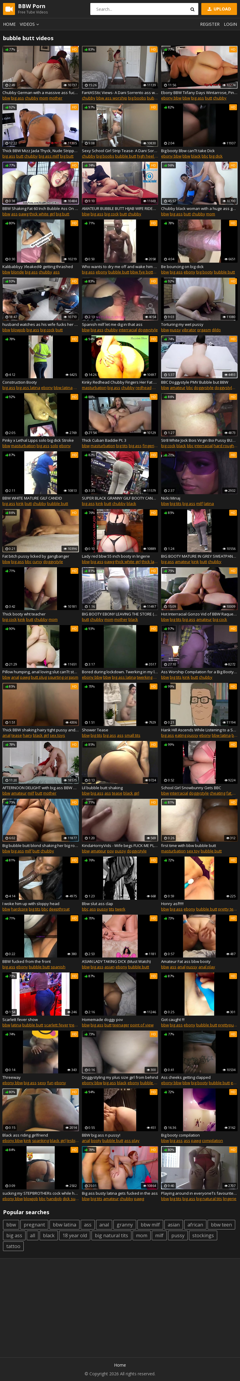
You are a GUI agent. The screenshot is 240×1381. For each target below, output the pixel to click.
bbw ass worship (111, 98)
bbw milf (150, 1224)
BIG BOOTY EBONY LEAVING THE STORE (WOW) (120, 614)
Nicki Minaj (170, 498)
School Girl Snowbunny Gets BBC (191, 787)
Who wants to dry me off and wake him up (120, 266)
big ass (17, 98)
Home (9, 24)
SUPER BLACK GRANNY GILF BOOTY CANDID (120, 498)
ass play (132, 1140)
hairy (27, 735)
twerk (120, 909)
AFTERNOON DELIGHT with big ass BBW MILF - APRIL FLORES (40, 787)
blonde (17, 272)
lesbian (73, 1140)
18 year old (74, 1235)
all (32, 1235)
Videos (30, 24)
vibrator (189, 329)
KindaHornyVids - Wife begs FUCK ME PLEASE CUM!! (120, 845)
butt (208, 98)
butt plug (39, 677)
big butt (67, 156)
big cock (111, 214)
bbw (6, 98)
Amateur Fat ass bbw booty (186, 961)
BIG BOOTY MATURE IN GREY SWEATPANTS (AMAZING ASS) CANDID (199, 556)
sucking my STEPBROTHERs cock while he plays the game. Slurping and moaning (40, 1193)
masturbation (94, 387)
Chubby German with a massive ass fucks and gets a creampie (40, 92)
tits (111, 909)
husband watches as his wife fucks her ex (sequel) (40, 324)
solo (54, 445)
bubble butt (157, 98)
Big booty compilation (180, 1135)
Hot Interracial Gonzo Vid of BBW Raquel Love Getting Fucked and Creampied (199, 614)
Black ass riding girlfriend (25, 1135)
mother (55, 98)
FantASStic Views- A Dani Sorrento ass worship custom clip (120, 92)
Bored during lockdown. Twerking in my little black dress (120, 671)
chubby (31, 98)
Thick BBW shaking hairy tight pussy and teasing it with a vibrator (40, 730)
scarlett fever (56, 1025)
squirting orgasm (63, 677)
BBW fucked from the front (26, 961)
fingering (150, 445)
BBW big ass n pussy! (101, 1135)
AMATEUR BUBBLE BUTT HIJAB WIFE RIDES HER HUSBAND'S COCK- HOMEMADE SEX (120, 208)
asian (109, 966)
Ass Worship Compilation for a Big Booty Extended (199, 671)
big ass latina (28, 387)
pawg (23, 214)
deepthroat (59, 909)
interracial (128, 329)
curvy (37, 561)
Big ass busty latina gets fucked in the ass (120, 1193)
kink (20, 503)
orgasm (204, 329)
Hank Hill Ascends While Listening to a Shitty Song (199, 730)
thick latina (151, 561)
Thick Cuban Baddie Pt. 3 (104, 440)
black (196, 156)
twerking (144, 677)
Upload (218, 9)
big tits (122, 445)
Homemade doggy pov (102, 1019)
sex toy (193, 851)
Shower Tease (95, 730)
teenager (120, 1025)
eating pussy (186, 735)
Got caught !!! (172, 1019)
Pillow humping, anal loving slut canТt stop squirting (40, 671)
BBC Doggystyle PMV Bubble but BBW (194, 382)
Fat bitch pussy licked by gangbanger (35, 556)
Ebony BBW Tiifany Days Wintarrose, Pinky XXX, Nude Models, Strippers (199, 92)
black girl (41, 735)
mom (43, 98)
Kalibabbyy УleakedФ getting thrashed (37, 266)
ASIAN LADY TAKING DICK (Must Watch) (116, 961)
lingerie (229, 1198)
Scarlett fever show (20, 1019)
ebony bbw (171, 98)
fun (50, 1082)
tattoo (13, 1246)
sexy (42, 1082)
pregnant (34, 1224)
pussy (175, 329)
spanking (40, 1140)
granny (125, 1224)
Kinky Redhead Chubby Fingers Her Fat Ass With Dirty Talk (120, 382)
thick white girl (42, 214)
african (195, 1224)
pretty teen (228, 909)
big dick (216, 156)
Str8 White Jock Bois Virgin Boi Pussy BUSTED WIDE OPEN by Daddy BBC (199, 440)
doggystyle (148, 329)
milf (199, 503)
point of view (142, 1025)
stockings (203, 1235)
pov (110, 851)
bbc (205, 156)
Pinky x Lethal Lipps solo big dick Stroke (38, 440)
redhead (144, 387)
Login (230, 24)
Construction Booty (19, 382)
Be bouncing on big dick (182, 266)
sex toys (57, 735)
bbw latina (63, 387)
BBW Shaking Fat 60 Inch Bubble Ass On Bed (40, 208)
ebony (101, 272)
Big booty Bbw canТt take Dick (188, 150)
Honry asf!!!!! (172, 903)
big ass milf (49, 156)
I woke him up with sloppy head (30, 903)
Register (210, 24)
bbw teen (221, 1224)
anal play (206, 966)
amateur (177, 387)
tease (16, 735)
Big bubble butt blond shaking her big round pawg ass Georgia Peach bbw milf (40, 845)
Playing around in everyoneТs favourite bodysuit (199, 1193)
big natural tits (209, 1198)
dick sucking (74, 1198)
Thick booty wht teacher (24, 614)
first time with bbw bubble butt (188, 845)
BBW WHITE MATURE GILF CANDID (32, 498)
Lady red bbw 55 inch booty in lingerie (116, 556)
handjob (54, 1198)
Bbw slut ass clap (97, 903)
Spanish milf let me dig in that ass (112, 324)
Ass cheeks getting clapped (186, 1077)
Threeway (11, 1077)
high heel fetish (151, 156)
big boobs (137, 98)
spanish (58, 966)
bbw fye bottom (144, 272)
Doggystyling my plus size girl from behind (120, 1077)
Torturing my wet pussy (182, 324)
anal (15, 677)
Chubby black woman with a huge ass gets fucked (199, 208)
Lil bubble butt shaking (102, 787)
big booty (204, 272)
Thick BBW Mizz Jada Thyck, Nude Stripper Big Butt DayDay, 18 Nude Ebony (40, 150)
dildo (216, 329)
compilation (212, 1140)
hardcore (19, 909)
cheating (217, 793)
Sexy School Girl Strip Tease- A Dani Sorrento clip (120, 150)
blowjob (18, 329)
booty (96, 1140)
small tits (132, 735)
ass (14, 214)
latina (209, 503)
